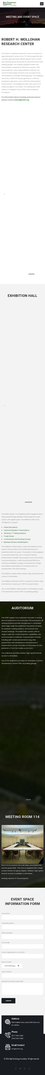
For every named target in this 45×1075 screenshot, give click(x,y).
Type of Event (22, 974)
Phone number (22, 935)
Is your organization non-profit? (22, 955)
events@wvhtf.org (21, 100)
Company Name (22, 925)
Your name (22, 916)
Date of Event (11, 964)
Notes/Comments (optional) (22, 988)
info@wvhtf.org (17, 1049)
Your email (22, 945)
